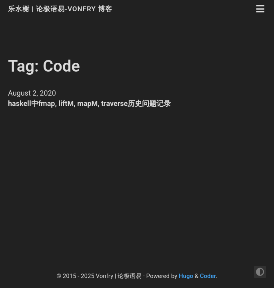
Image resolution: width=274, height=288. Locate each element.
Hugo (186, 276)
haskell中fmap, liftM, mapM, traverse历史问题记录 (89, 103)
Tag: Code (44, 66)
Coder (208, 276)
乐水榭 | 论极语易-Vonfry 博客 (61, 9)
